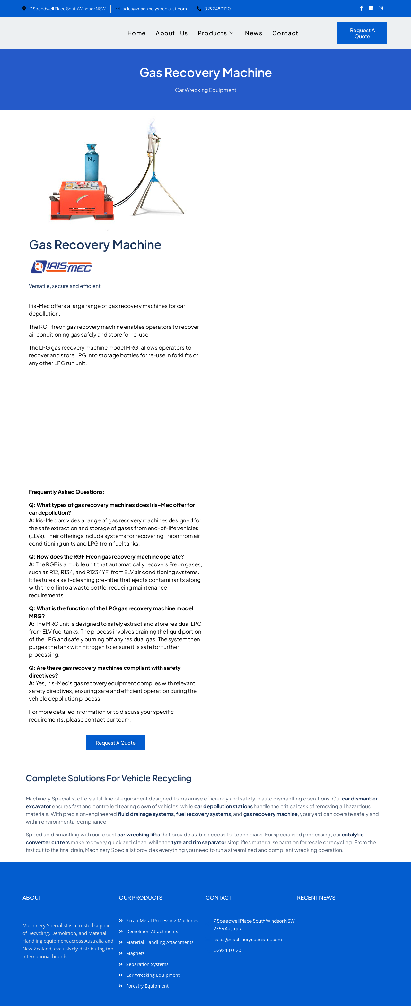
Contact (285, 33)
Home (136, 33)
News (253, 33)
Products (215, 33)
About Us (172, 33)
